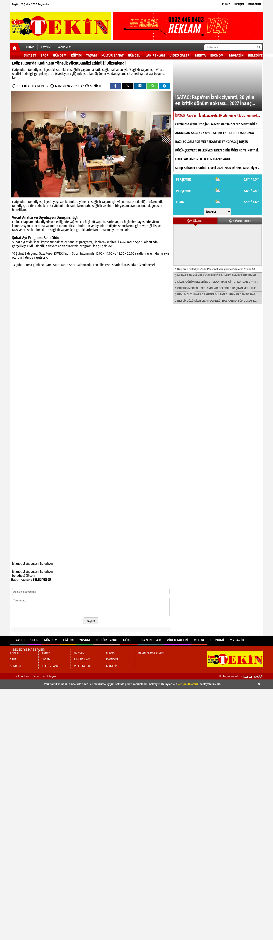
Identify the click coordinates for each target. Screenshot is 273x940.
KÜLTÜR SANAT (112, 55)
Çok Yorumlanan (240, 221)
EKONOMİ (217, 55)
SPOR (45, 55)
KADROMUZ (254, 4)
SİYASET (30, 55)
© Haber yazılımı (241, 676)
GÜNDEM (60, 55)
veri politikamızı (188, 684)
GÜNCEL (134, 55)
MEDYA (200, 55)
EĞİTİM (76, 55)
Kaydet (91, 621)
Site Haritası (21, 676)
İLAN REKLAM (154, 55)
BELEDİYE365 (42, 580)
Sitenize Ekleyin (44, 676)
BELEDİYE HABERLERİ (33, 86)
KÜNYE (226, 4)
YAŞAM (91, 55)
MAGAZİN (236, 55)
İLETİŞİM (239, 4)
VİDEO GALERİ (180, 55)
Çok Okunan (195, 221)
